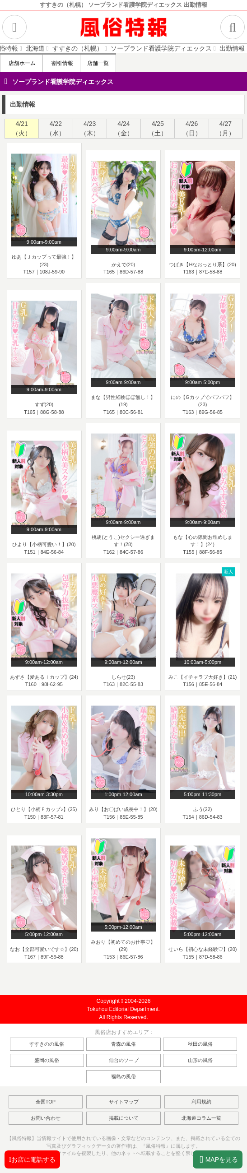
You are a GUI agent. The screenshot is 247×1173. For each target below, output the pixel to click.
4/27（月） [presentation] (225, 128)
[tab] (21, 129)
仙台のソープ (124, 1060)
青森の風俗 (123, 1044)
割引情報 (61, 63)
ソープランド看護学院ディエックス (62, 81)
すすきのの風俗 (46, 1044)
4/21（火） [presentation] (21, 128)
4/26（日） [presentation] (191, 128)
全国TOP (46, 1101)
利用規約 (201, 1101)
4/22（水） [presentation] (55, 128)
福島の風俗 (123, 1076)
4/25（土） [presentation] (157, 128)
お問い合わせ (46, 1118)
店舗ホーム (21, 63)
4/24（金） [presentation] (123, 128)
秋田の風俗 (200, 1044)
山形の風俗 (200, 1060)
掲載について (124, 1118)
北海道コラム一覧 (201, 1118)
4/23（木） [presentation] (89, 128)
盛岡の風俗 (46, 1060)
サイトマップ (124, 1101)
